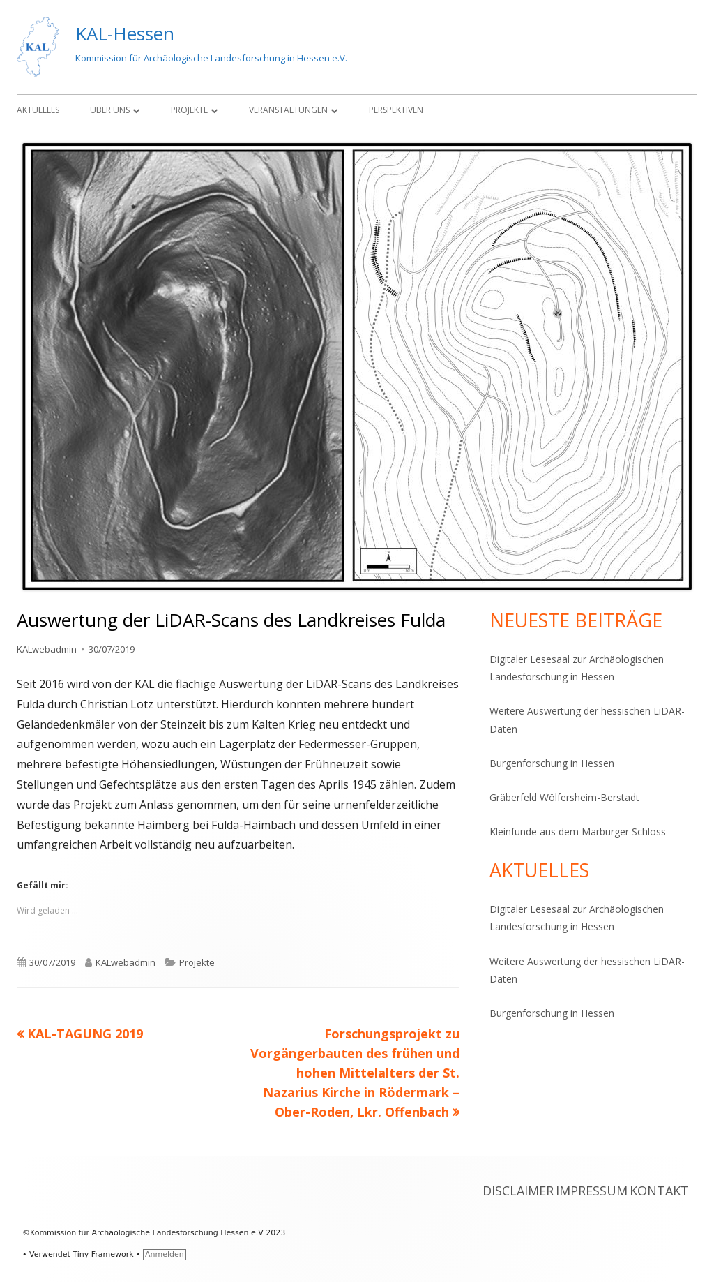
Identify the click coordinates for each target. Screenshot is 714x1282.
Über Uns (110, 110)
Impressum (592, 1190)
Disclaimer (518, 1190)
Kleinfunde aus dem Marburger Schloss (577, 831)
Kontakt (659, 1190)
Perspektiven (396, 110)
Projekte (189, 110)
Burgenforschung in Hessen (551, 763)
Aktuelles (38, 110)
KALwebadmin (47, 649)
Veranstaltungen (288, 110)
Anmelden (164, 1254)
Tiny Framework (103, 1254)
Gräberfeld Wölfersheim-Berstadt (564, 797)
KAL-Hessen (124, 33)
